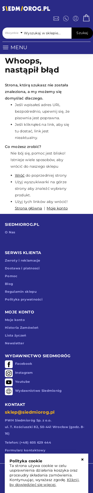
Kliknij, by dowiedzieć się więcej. (44, 482)
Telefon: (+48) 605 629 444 (28, 442)
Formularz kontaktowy (25, 450)
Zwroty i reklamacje (22, 260)
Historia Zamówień (21, 327)
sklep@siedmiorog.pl (30, 412)
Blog (9, 284)
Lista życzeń (15, 335)
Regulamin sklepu (21, 291)
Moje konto (57, 208)
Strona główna (28, 208)
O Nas (10, 232)
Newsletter (14, 343)
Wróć (20, 175)
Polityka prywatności (23, 299)
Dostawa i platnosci (22, 268)
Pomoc (11, 276)
